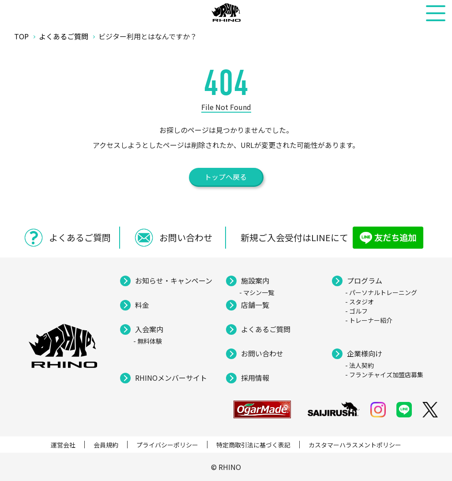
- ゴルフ (356, 311)
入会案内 (149, 329)
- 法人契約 (359, 365)
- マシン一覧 (256, 292)
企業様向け (364, 353)
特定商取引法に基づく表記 (253, 444)
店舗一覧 (255, 304)
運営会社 (63, 444)
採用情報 (255, 377)
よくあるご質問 (265, 329)
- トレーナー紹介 (368, 320)
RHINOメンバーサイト (171, 377)
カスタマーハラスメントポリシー (355, 444)
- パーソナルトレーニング (381, 292)
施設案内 (255, 280)
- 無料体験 (147, 341)
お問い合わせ (262, 353)
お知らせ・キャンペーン (173, 280)
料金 (142, 304)
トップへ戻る (225, 176)
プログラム (364, 280)
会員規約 (106, 444)
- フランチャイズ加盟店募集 (384, 374)
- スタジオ (359, 301)
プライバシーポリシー (167, 444)
